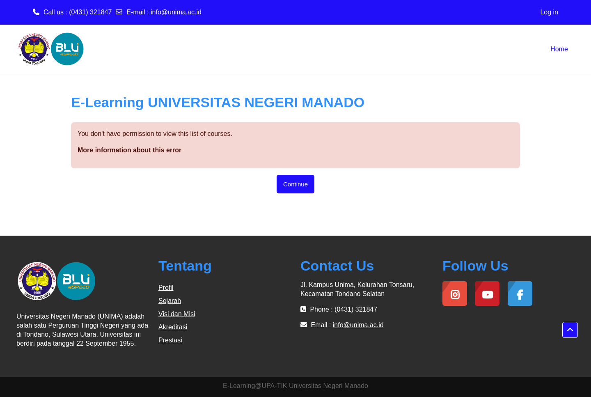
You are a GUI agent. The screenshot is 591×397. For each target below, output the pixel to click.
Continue (295, 184)
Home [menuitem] (559, 49)
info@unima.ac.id (176, 12)
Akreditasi (172, 327)
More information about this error (129, 150)
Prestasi (170, 340)
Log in (549, 12)
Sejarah (169, 300)
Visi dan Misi (176, 313)
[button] (570, 330)
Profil (165, 287)
